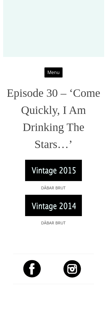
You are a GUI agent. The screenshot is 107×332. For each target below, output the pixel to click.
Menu (53, 72)
